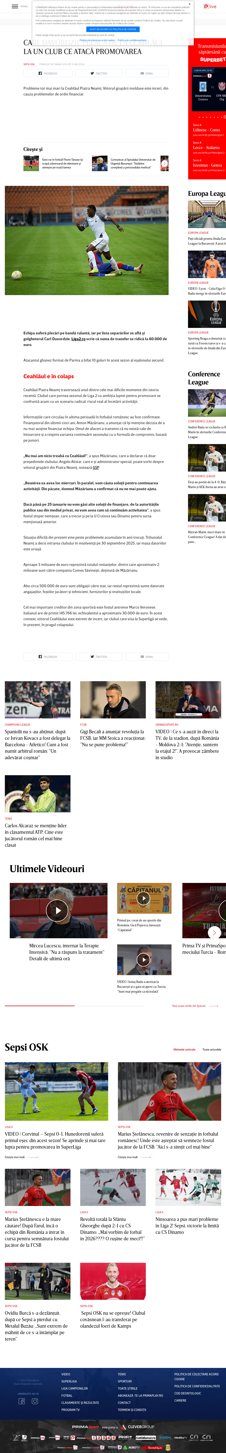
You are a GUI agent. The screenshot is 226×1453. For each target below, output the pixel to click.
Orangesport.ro (167, 724)
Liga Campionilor (74, 1388)
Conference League (201, 421)
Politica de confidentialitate (132, 40)
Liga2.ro (78, 338)
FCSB (83, 724)
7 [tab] (221, 117)
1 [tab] (199, 117)
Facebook (22, 1401)
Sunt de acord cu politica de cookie (113, 29)
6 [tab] (217, 117)
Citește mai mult (21, 1157)
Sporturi (125, 1381)
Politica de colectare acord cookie (97, 40)
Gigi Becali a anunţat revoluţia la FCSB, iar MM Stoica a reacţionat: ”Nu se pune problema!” (112, 738)
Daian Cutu (61, 64)
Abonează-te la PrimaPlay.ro (140, 1395)
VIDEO (65, 1374)
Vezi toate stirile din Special (195, 1005)
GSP (96, 467)
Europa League (198, 232)
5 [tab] (214, 117)
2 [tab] (202, 117)
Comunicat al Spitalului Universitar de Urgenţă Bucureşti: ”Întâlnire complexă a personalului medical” (133, 163)
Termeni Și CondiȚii (132, 1410)
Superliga (69, 1381)
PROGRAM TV (70, 1410)
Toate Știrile (128, 1388)
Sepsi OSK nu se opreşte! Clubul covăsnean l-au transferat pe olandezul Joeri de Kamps (112, 1319)
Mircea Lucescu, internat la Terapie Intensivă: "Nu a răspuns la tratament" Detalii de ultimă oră (66, 952)
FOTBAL (66, 1395)
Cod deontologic (187, 1393)
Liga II (9, 1127)
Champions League (17, 724)
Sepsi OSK (29, 64)
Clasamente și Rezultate (80, 1402)
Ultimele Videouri (47, 868)
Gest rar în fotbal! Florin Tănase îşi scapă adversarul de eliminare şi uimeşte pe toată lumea (62, 163)
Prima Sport (85, 1427)
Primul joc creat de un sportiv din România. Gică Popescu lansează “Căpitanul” (139, 925)
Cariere (180, 1400)
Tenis (8, 818)
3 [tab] (206, 117)
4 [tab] (210, 117)
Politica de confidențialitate (197, 1386)
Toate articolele (212, 1049)
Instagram (35, 1401)
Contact (124, 1402)
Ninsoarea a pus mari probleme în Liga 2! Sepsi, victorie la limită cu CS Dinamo (187, 1225)
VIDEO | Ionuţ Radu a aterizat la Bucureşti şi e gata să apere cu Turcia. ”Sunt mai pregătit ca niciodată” (141, 986)
